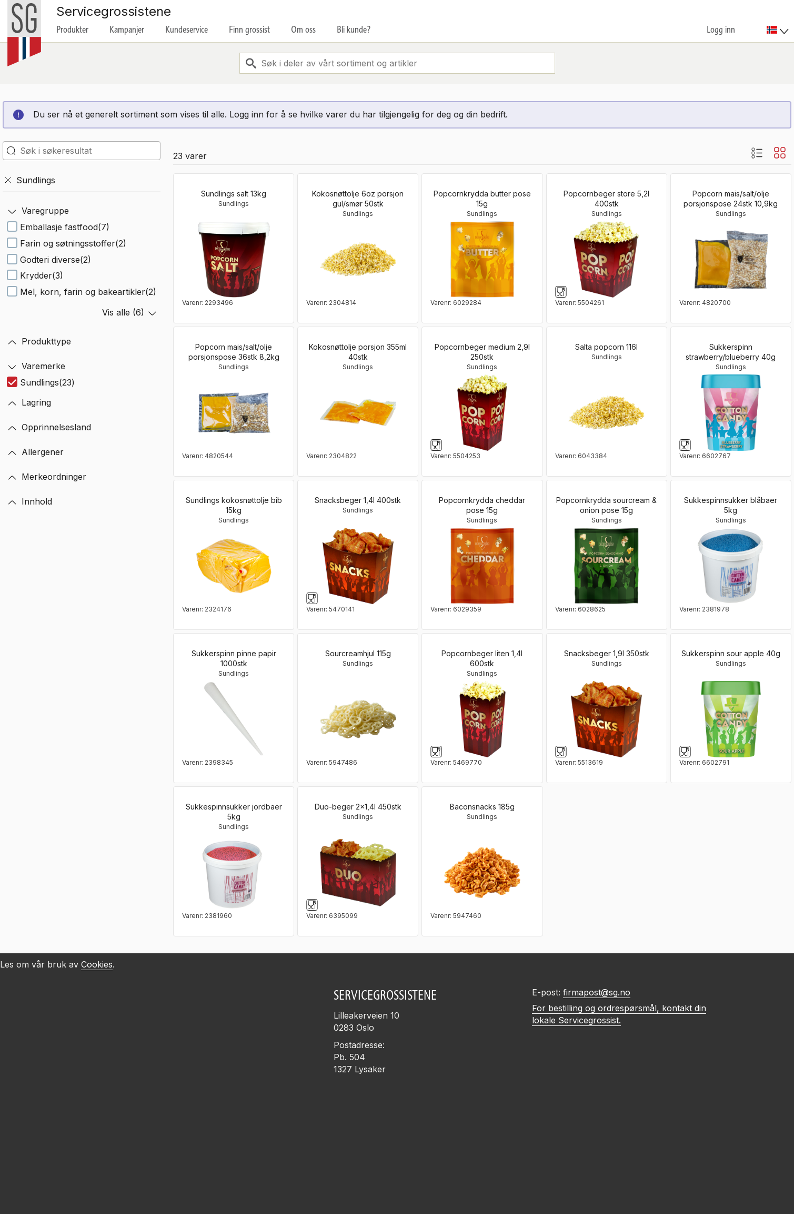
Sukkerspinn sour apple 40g (730, 653)
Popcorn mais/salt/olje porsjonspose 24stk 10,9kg (731, 198)
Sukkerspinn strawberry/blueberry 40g (731, 351)
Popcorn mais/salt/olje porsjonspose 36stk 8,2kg (233, 351)
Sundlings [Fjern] (29, 180)
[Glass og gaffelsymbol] (561, 292)
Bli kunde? (354, 29)
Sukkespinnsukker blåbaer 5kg (730, 505)
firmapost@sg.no (596, 992)
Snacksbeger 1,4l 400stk (358, 500)
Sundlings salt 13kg (233, 193)
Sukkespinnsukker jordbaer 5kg (234, 811)
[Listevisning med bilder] (756, 152)
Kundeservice (186, 29)
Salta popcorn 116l (606, 346)
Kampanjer (126, 29)
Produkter (72, 29)
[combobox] (397, 63)
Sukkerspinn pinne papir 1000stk (234, 658)
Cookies (97, 964)
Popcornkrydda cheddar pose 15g (482, 505)
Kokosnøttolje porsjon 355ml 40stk (358, 351)
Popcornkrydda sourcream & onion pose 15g (606, 505)
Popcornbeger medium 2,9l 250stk (482, 351)
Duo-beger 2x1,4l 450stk (358, 806)
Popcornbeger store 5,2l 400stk (606, 198)
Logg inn (721, 29)
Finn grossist (249, 29)
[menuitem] (779, 21)
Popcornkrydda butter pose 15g (482, 198)
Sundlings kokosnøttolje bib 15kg (234, 505)
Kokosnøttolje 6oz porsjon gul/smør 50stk (358, 198)
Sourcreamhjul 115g (358, 653)
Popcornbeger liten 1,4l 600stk (481, 658)
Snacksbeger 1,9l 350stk (606, 653)
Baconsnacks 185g (482, 806)
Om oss (303, 29)
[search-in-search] (81, 150)
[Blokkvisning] (779, 152)
